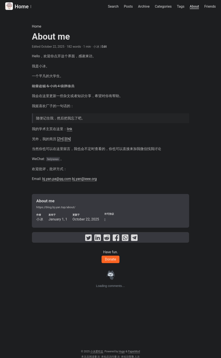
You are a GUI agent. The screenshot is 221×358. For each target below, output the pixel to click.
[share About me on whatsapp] (125, 238)
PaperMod (134, 351)
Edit (104, 46)
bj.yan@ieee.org (84, 179)
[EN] (67, 139)
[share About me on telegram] (134, 238)
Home (17, 6)
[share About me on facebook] (116, 238)
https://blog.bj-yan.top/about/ (55, 207)
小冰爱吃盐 (96, 351)
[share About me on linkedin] (97, 238)
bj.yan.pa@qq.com (56, 179)
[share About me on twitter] (88, 238)
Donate (110, 259)
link (69, 129)
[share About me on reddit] (107, 238)
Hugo (122, 351)
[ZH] (60, 139)
